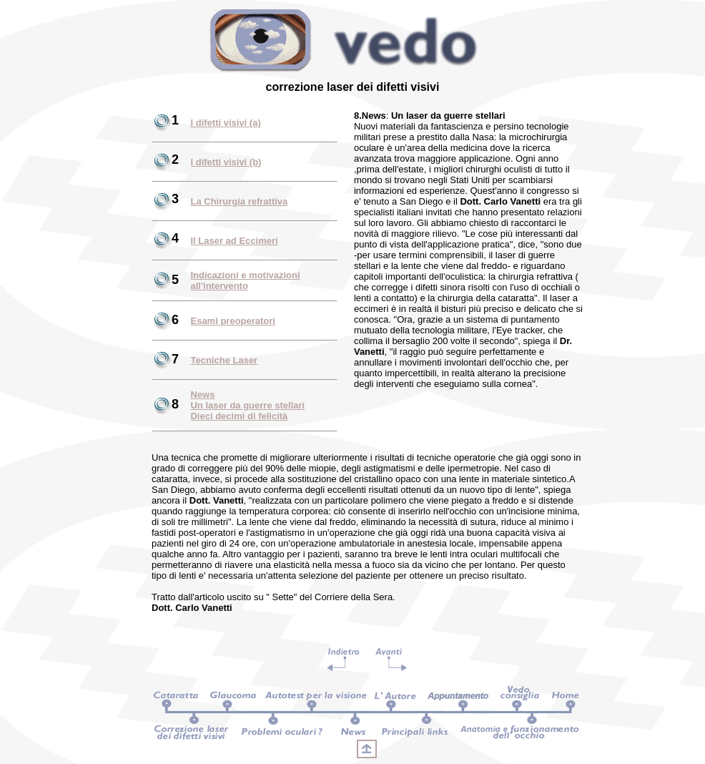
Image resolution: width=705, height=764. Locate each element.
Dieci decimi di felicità (238, 416)
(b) (256, 162)
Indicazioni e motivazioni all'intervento (245, 280)
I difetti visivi (219, 162)
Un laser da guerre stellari (247, 405)
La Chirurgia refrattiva (238, 201)
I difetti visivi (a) (225, 122)
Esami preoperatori (232, 320)
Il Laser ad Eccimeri (233, 240)
